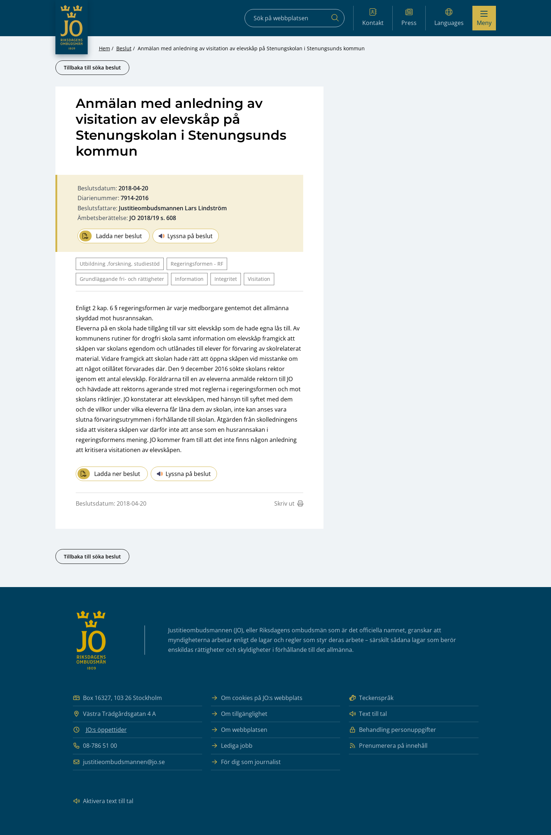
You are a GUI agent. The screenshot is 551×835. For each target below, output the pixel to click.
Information (189, 278)
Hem (104, 48)
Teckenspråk (371, 698)
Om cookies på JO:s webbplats (256, 698)
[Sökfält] (295, 18)
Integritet (225, 278)
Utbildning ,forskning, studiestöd (120, 263)
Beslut (124, 48)
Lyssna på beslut (186, 236)
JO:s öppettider (106, 730)
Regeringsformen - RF (197, 263)
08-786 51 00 (95, 746)
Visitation (259, 278)
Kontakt (373, 17)
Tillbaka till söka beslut (92, 67)
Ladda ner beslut (110, 236)
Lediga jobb (231, 746)
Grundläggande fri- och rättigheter (122, 278)
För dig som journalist (246, 762)
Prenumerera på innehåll (388, 746)
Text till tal (368, 714)
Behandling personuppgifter (392, 730)
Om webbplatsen (239, 730)
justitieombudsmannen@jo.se (119, 762)
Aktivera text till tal (103, 801)
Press (409, 17)
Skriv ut (288, 503)
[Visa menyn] (484, 18)
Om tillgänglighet (239, 714)
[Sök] (335, 18)
